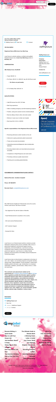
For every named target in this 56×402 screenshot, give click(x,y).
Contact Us (47, 336)
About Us (48, 331)
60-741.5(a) (34, 273)
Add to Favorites (43, 86)
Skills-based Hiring (29, 358)
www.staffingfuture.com (44, 72)
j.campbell (16, 188)
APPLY (43, 83)
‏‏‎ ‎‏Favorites (40, 2)
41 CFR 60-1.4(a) (17, 273)
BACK (8, 313)
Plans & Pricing (46, 345)
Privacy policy (30, 368)
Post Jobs (47, 1)
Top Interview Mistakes (12, 354)
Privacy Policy (46, 340)
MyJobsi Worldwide (45, 342)
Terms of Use (47, 338)
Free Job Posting (46, 333)
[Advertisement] (28, 18)
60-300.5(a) (25, 273)
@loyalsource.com (24, 188)
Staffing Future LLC (44, 54)
